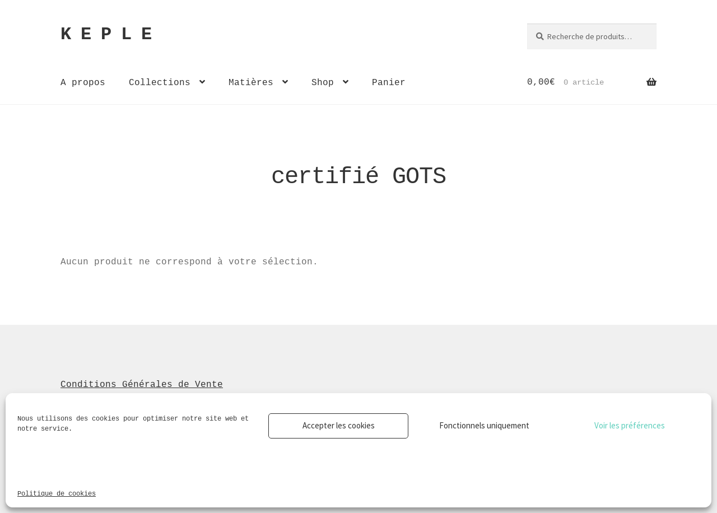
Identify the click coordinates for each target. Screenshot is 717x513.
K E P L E (105, 35)
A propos (82, 82)
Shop (322, 82)
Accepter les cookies (338, 425)
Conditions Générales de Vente (141, 384)
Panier (389, 82)
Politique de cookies (56, 493)
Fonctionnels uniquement (484, 425)
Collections (159, 82)
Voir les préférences (629, 425)
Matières (251, 82)
